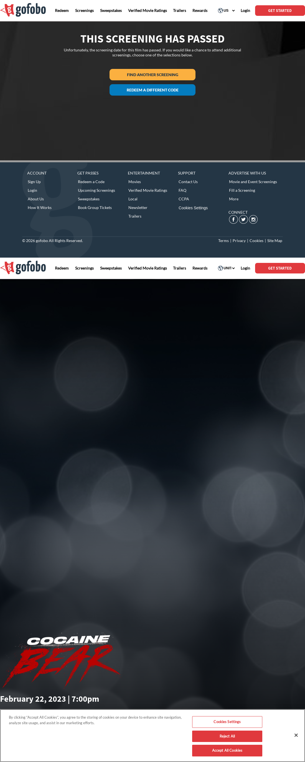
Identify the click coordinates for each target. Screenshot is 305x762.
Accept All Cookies (227, 750)
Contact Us (188, 181)
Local (133, 198)
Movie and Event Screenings (253, 181)
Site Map (274, 240)
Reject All (227, 736)
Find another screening (152, 74)
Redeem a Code (91, 181)
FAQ (182, 190)
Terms (223, 240)
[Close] (296, 735)
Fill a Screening (242, 190)
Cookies (256, 240)
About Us (36, 198)
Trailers (134, 216)
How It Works (40, 207)
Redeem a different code (153, 90)
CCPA (184, 198)
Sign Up (34, 181)
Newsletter (138, 207)
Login (32, 190)
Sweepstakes (89, 198)
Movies (134, 181)
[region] (152, 735)
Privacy (239, 240)
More (233, 198)
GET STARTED (280, 10)
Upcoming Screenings (96, 190)
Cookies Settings (193, 208)
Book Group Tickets (95, 207)
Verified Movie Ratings (147, 190)
